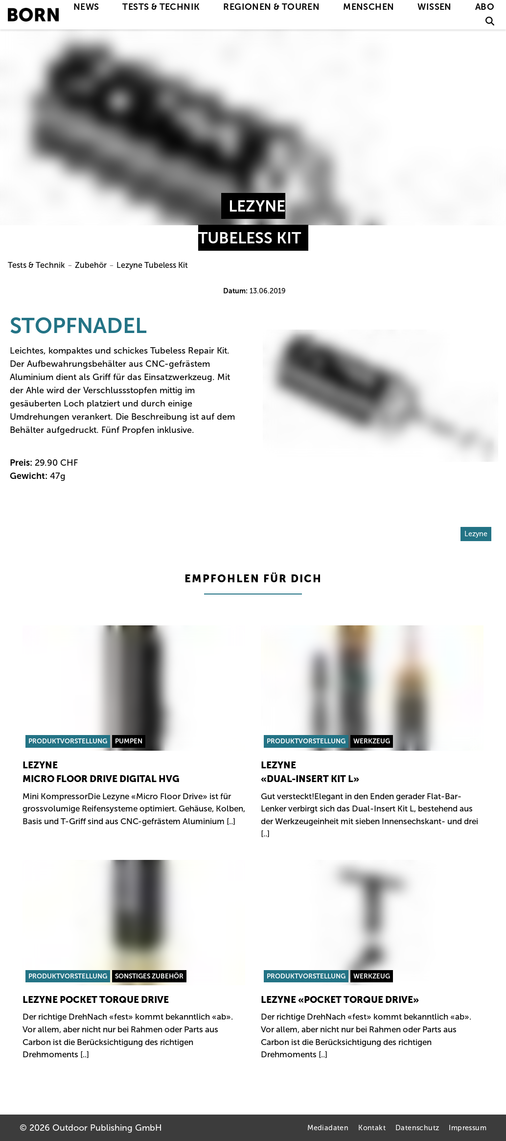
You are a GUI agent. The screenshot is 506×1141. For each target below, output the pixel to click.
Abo (484, 6)
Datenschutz (417, 1127)
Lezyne (475, 533)
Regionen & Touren (271, 6)
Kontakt (372, 1127)
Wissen (434, 6)
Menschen (368, 6)
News (86, 6)
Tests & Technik (161, 6)
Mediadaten (327, 1127)
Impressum (467, 1127)
